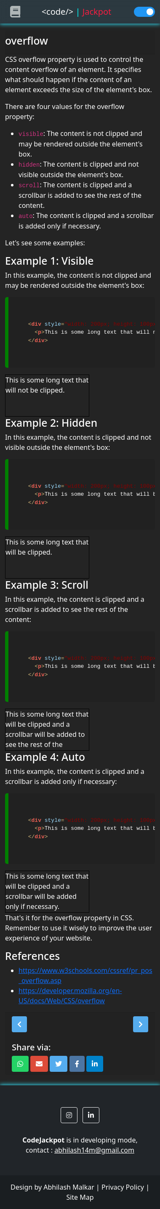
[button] (19, 1024)
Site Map (79, 1197)
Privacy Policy (122, 1187)
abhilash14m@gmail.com (94, 1150)
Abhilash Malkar (68, 1187)
